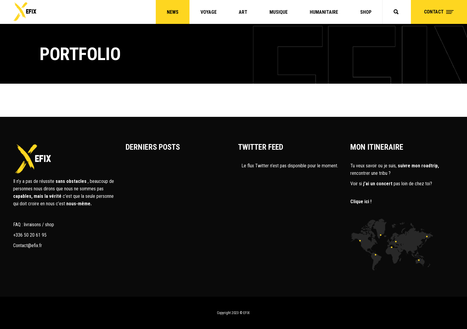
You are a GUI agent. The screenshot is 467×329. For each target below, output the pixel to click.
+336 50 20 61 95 (30, 235)
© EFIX (245, 313)
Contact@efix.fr (27, 245)
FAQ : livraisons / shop (33, 224)
